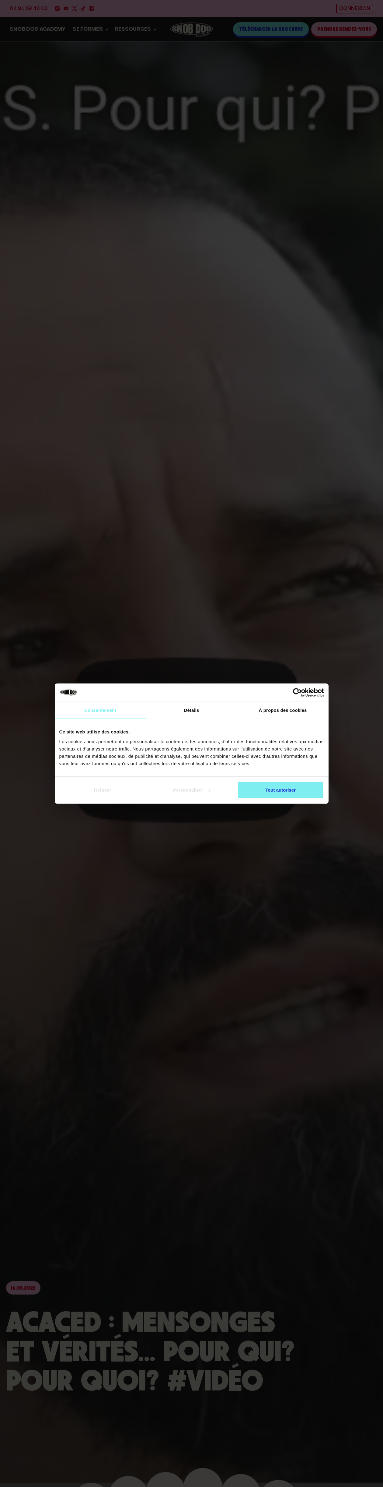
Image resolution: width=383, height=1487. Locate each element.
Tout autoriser (280, 789)
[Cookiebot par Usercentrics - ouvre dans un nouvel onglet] (297, 692)
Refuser (102, 789)
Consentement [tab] (100, 710)
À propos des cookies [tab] (283, 710)
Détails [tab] (191, 710)
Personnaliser (192, 789)
